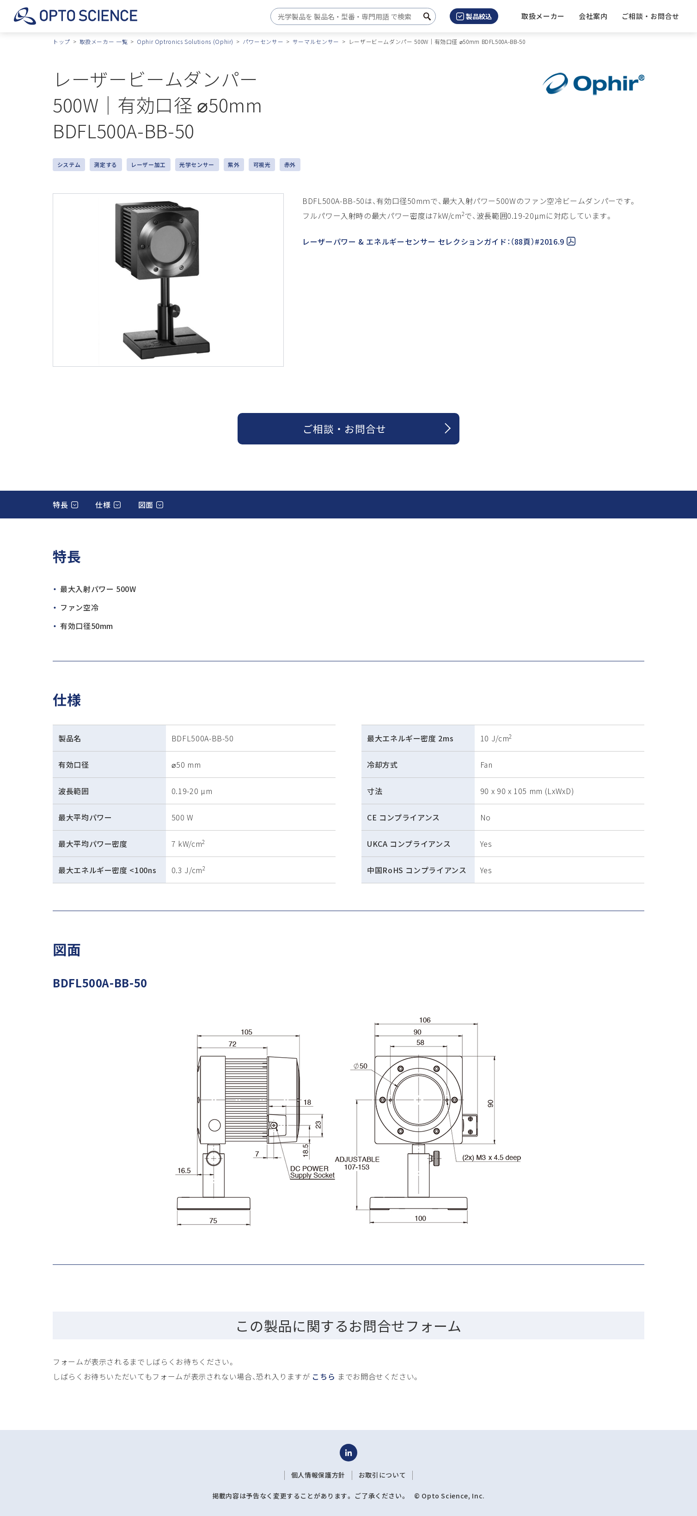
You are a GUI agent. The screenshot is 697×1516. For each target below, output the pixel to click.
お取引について (382, 1474)
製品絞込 (474, 16)
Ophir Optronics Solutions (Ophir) (185, 41)
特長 (60, 504)
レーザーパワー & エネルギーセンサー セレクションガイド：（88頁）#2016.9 (438, 241)
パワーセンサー (263, 41)
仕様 (102, 504)
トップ (61, 41)
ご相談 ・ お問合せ (344, 428)
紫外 (233, 164)
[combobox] (350, 16)
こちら (323, 1376)
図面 (145, 504)
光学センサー (196, 164)
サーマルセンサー (316, 41)
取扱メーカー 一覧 (103, 41)
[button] (593, 16)
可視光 (262, 164)
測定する (105, 164)
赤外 (290, 164)
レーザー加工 (148, 164)
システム (69, 164)
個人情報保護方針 (318, 1474)
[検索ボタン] (427, 16)
